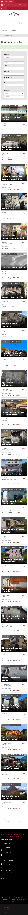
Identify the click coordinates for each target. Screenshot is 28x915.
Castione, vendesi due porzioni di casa (12, 502)
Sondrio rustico (9, 208)
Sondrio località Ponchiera (9, 324)
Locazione (7, 884)
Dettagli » (24, 124)
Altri (24, 892)
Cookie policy (7, 909)
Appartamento (12, 311)
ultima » (18, 821)
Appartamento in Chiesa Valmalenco (13, 384)
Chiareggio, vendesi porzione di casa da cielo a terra (13, 618)
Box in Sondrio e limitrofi (13, 268)
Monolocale (13, 400)
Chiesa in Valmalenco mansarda (12, 649)
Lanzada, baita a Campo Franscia (13, 531)
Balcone (13, 882)
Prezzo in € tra (8, 77)
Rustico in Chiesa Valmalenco (10, 443)
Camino (11, 884)
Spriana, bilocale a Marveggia (10, 797)
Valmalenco (5, 164)
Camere (6, 71)
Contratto (6, 60)
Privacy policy (7, 907)
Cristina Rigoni (21, 906)
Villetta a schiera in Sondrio (11, 118)
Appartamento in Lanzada (10, 590)
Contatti (13, 31)
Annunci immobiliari (14, 28)
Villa (10, 105)
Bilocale (12, 695)
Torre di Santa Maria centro (11, 679)
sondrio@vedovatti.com (9, 872)
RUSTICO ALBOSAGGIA (12, 297)
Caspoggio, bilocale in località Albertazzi (12, 767)
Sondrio (5, 105)
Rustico (10, 194)
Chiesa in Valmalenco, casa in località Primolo (13, 177)
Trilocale (13, 606)
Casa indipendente (15, 164)
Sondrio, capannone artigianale (11, 148)
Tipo (5, 65)
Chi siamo (5, 31)
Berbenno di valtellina (12, 474)
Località (6, 54)
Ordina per (7, 90)
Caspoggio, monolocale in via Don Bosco (13, 413)
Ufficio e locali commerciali (15, 135)
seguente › (9, 821)
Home (4, 28)
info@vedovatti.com (8, 1)
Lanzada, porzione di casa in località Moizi (11, 354)
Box (10, 253)
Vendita (15, 105)
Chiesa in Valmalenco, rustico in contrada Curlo (13, 237)
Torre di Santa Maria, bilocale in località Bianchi (11, 707)
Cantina (22, 884)
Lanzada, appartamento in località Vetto (13, 560)
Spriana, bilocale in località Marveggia (11, 738)
